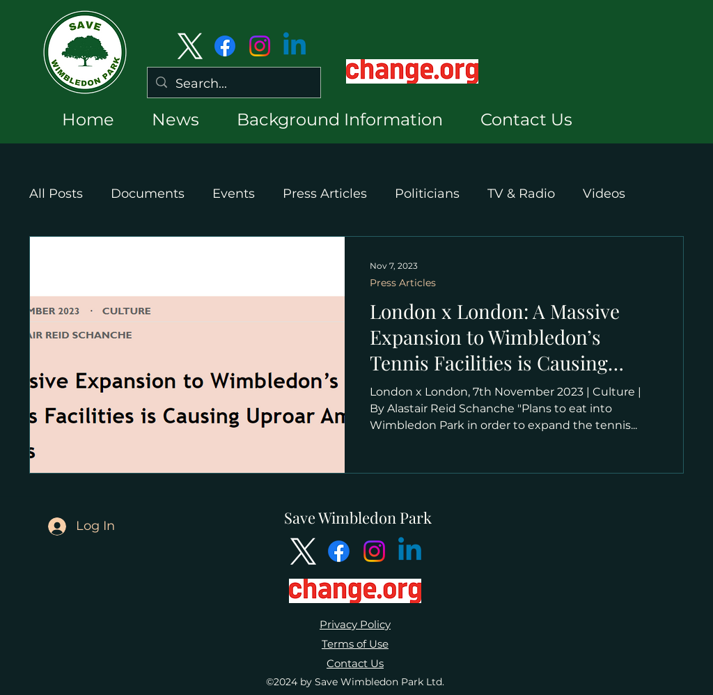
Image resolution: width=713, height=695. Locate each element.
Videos (604, 193)
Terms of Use (355, 643)
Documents (148, 193)
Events (233, 193)
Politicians (427, 193)
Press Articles (325, 193)
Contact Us (355, 663)
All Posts (56, 193)
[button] (163, 119)
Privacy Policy (355, 624)
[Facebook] (225, 46)
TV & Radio (521, 193)
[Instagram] (260, 46)
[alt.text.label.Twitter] (190, 46)
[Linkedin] (294, 46)
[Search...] (233, 84)
